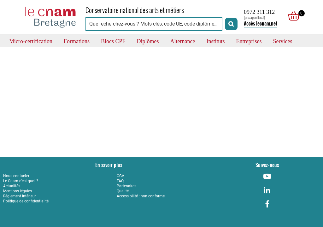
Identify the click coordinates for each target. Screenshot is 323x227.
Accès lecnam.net (260, 23)
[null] (292, 16)
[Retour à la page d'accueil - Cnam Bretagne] (41, 16)
